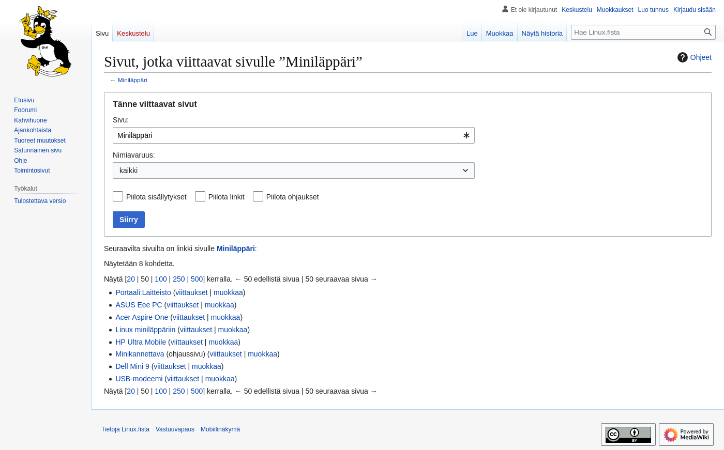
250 (179, 279)
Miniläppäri (132, 79)
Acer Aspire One (141, 317)
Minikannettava (139, 354)
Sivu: (121, 120)
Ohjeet (693, 57)
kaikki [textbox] (128, 170)
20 (131, 279)
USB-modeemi (138, 379)
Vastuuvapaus (175, 429)
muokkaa (228, 292)
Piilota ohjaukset (292, 197)
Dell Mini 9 (132, 366)
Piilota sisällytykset (156, 197)
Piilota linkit (226, 197)
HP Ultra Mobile (140, 342)
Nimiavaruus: (134, 155)
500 (197, 279)
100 (161, 279)
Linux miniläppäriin (145, 329)
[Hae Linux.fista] (643, 32)
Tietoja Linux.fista (125, 429)
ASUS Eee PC (138, 305)
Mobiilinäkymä (220, 429)
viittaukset (191, 292)
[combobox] (294, 135)
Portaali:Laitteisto (143, 292)
